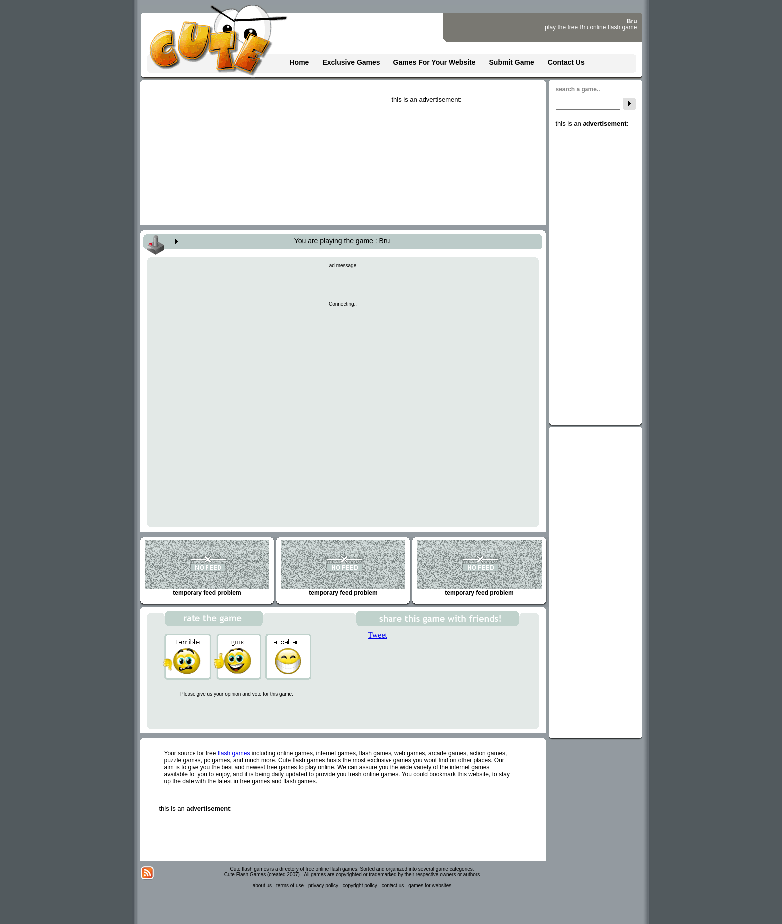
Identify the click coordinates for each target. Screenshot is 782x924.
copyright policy (360, 885)
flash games (234, 753)
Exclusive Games (351, 62)
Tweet (377, 635)
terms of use (290, 885)
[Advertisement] (467, 165)
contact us (393, 885)
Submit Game (511, 62)
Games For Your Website (434, 62)
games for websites (429, 885)
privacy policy (323, 885)
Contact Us (566, 62)
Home (299, 62)
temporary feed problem (207, 568)
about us (262, 885)
